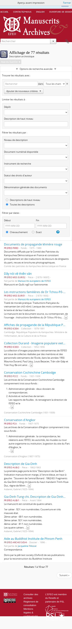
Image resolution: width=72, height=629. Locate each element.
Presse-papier (67, 41)
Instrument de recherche (17, 163)
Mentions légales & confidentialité (31, 613)
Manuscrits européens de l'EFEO (34, 280)
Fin (37, 220)
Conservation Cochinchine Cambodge (30, 372)
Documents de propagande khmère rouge (33, 244)
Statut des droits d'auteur (18, 175)
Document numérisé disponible (21, 151)
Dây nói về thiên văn (18, 274)
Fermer (67, 2)
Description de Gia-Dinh (20, 464)
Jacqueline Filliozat (27, 545)
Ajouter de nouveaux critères (23, 91)
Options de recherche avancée (36, 69)
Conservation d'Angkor (20, 420)
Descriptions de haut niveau (23, 200)
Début (7, 220)
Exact (37, 232)
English (40, 11)
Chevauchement (17, 232)
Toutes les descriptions (20, 204)
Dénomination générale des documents (25, 187)
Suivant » (64, 575)
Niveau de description (16, 140)
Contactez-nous (22, 11)
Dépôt (7, 107)
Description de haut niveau (18, 118)
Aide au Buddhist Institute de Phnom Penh (33, 539)
